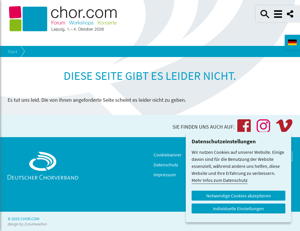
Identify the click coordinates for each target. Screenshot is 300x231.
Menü (278, 14)
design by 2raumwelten (27, 224)
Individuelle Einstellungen (238, 208)
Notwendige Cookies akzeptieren (238, 196)
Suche (265, 14)
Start (12, 51)
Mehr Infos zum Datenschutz (220, 180)
